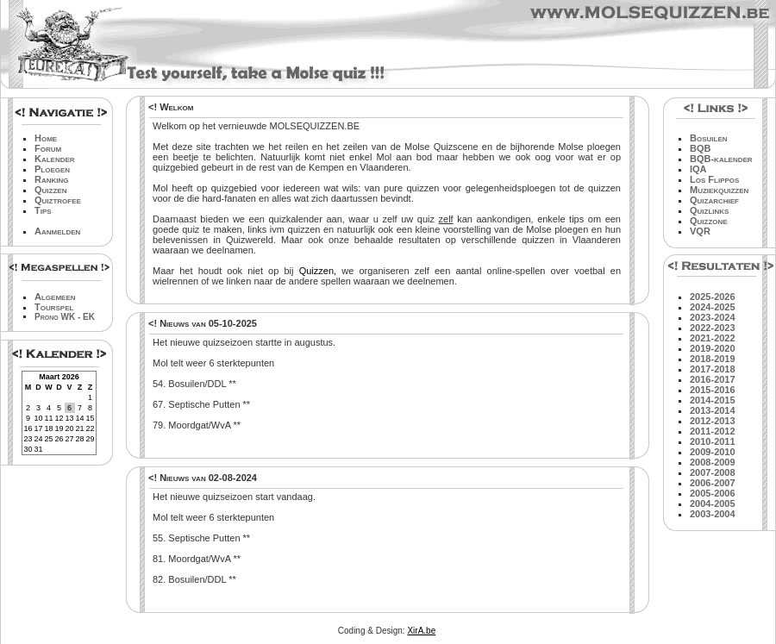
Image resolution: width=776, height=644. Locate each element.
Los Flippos (714, 179)
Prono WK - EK (64, 317)
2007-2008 (712, 472)
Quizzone (709, 221)
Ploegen (52, 169)
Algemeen (55, 296)
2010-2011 (712, 441)
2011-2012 (712, 431)
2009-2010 (712, 452)
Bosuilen (709, 138)
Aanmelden (57, 231)
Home (45, 138)
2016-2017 (712, 379)
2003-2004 (712, 514)
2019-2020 (712, 348)
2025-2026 (712, 296)
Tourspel (53, 307)
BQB (700, 148)
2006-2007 (712, 483)
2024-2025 (712, 307)
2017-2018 (712, 369)
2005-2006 (712, 493)
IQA (698, 169)
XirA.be (421, 630)
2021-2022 (712, 338)
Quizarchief (714, 200)
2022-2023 (712, 327)
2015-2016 (712, 390)
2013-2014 (712, 410)
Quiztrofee (57, 200)
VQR (700, 231)
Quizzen (50, 189)
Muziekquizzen (719, 189)
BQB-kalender (721, 158)
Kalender (54, 158)
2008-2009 (712, 462)
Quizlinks (709, 210)
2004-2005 (712, 503)
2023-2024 (712, 317)
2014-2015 (712, 400)
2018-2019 (712, 358)
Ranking (51, 179)
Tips (43, 210)
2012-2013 (712, 421)
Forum (47, 148)
